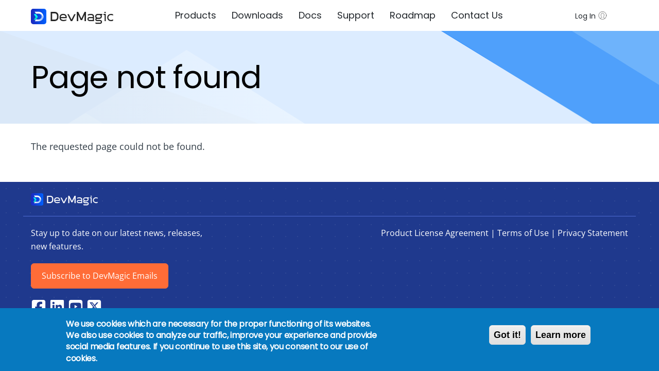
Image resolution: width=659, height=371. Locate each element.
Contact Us (477, 15)
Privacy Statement (593, 233)
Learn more (560, 335)
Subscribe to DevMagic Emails (100, 275)
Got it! (507, 335)
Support (355, 15)
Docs (310, 15)
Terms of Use (523, 233)
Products (195, 15)
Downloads (257, 15)
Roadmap (413, 15)
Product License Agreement (435, 233)
